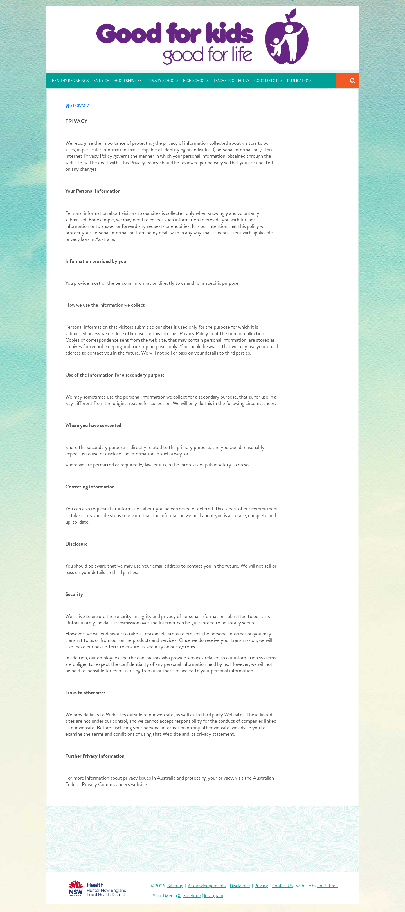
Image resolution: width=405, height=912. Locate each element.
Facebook (192, 895)
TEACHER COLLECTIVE (231, 81)
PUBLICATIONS (299, 81)
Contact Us (282, 886)
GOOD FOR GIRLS (268, 81)
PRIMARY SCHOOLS (162, 81)
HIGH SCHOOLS (196, 81)
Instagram (213, 895)
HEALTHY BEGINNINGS (70, 81)
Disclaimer (240, 886)
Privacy (261, 886)
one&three (327, 886)
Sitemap (175, 886)
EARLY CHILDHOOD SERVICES (117, 81)
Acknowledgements (207, 886)
